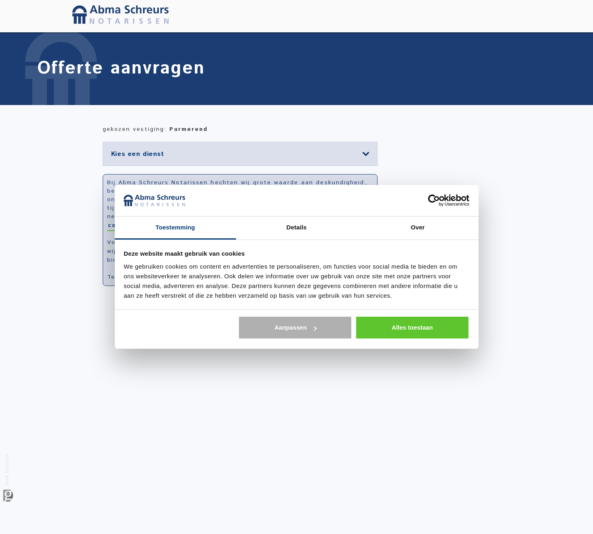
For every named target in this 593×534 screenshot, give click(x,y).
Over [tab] (418, 227)
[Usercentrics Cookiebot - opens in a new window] (434, 200)
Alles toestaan (412, 327)
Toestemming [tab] (175, 227)
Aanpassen (295, 327)
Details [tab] (297, 227)
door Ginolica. (8, 477)
